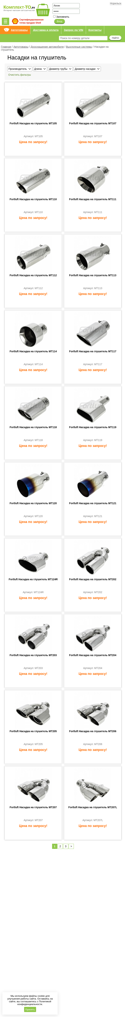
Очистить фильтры (19, 74)
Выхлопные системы (79, 46)
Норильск (115, 3)
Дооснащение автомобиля (47, 46)
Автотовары (19, 29)
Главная (6, 46)
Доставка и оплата (45, 29)
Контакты (95, 29)
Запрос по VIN (73, 29)
